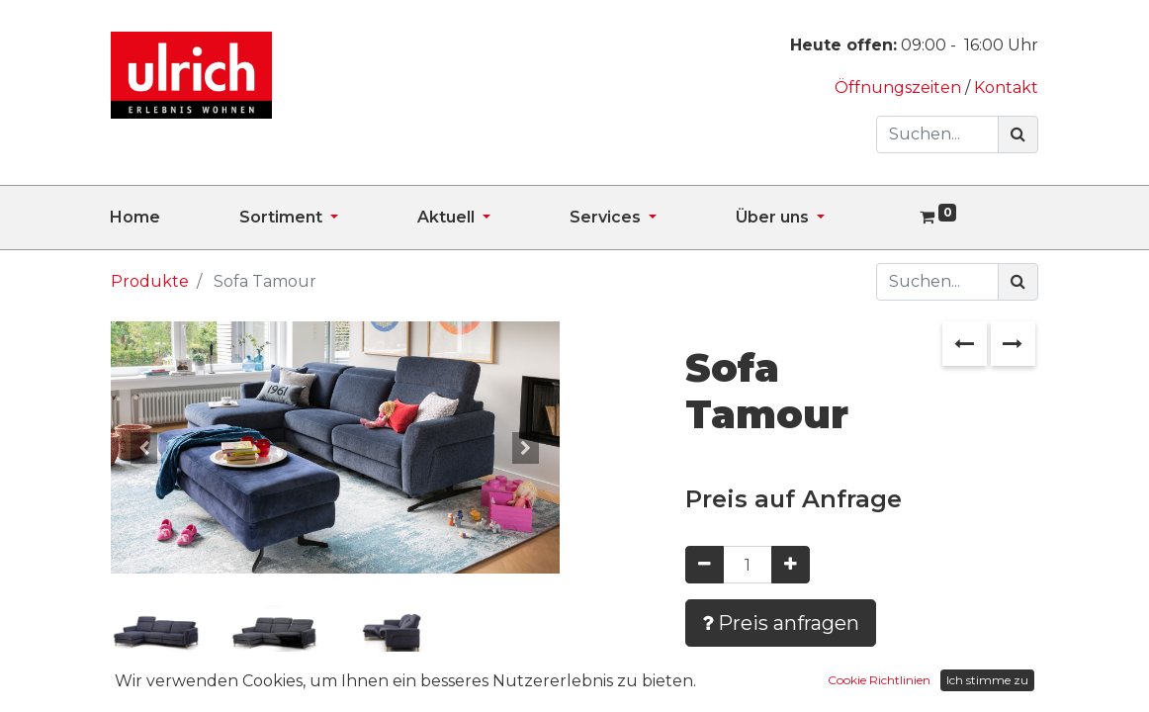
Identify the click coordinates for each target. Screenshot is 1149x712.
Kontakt (1006, 87)
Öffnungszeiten (900, 87)
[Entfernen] (704, 564)
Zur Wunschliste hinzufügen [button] (830, 680)
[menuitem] (174, 217)
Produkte (150, 281)
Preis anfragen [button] (780, 623)
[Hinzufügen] (790, 564)
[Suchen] (1018, 134)
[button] (144, 447)
